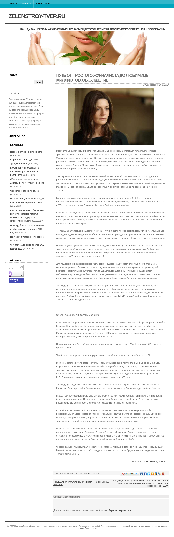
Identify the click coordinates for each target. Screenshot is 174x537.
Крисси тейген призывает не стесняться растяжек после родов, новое (24, 171)
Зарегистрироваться (120, 510)
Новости (26, 3)
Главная (12, 3)
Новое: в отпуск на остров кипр (26, 152)
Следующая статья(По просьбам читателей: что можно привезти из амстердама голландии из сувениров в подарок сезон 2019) (140, 483)
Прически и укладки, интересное (27, 237)
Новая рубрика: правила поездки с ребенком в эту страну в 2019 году (27, 229)
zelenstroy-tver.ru (37, 16)
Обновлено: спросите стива (24, 191)
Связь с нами (43, 3)
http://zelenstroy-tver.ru (154, 461)
